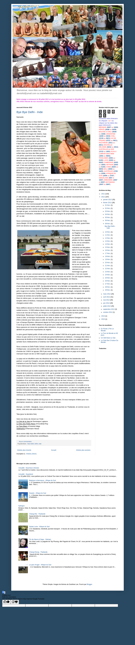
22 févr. (108, 269)
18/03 (103, 165)
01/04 (103, 167)
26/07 (108, 184)
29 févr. (108, 290)
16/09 (101, 136)
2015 (103, 319)
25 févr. (108, 278)
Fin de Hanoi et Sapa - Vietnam (40, 539)
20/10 (108, 136)
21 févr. (108, 265)
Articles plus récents (24, 450)
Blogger (89, 584)
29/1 (100, 145)
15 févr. (108, 247)
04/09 (114, 129)
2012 (103, 197)
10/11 (111, 143)
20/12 (116, 147)
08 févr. (108, 224)
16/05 (101, 171)
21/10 (101, 138)
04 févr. (108, 214)
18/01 (108, 154)
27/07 (112, 176)
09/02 (108, 156)
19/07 (115, 180)
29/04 (101, 169)
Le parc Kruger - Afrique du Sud (40, 565)
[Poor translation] (15, 602)
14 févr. (108, 244)
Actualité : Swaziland (25, 474)
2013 (103, 316)
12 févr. (108, 238)
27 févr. (108, 284)
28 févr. (108, 287)
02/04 (114, 167)
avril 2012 (106, 297)
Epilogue (21, 506)
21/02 (101, 160)
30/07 (109, 127)
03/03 (116, 162)
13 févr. (108, 241)
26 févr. (108, 281)
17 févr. (108, 253)
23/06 (103, 173)
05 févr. (108, 217)
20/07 (103, 182)
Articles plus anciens (83, 450)
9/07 (110, 178)
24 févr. (108, 275)
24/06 (105, 176)
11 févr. (108, 235)
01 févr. (108, 205)
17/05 (116, 171)
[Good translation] (6, 602)
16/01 (108, 151)
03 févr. (108, 211)
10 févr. (108, 232)
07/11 (108, 140)
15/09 (103, 134)
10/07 (101, 180)
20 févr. (108, 262)
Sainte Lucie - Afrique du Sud (39, 527)
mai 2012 (106, 300)
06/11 (108, 138)
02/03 (101, 162)
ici (110, 121)
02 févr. (108, 208)
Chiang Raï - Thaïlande (37, 514)
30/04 (110, 169)
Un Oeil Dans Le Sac (108, 338)
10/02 (111, 158)
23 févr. (108, 272)
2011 (103, 194)
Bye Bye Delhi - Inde (29, 112)
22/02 (111, 160)
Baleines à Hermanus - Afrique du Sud (42, 480)
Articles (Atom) (31, 454)
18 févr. (108, 256)
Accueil (53, 450)
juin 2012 (106, 303)
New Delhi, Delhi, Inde (34, 444)
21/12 (101, 151)
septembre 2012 (109, 309)
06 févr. (108, 220)
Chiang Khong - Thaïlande (38, 552)
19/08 (116, 127)
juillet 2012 (107, 306)
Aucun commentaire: (25, 441)
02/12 (109, 147)
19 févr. (108, 259)
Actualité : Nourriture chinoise (28, 468)
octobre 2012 (108, 312)
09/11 (115, 140)
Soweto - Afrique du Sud (37, 493)
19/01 (101, 156)
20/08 (107, 129)
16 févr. (108, 250)
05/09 (114, 132)
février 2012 (107, 202)
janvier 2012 (107, 199)
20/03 (116, 165)
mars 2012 (107, 294)
